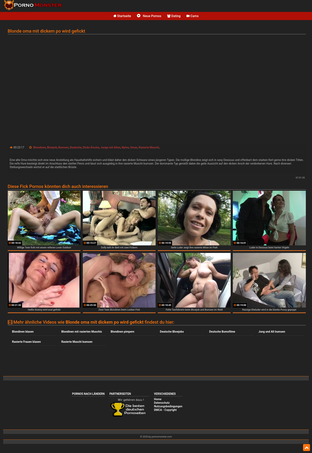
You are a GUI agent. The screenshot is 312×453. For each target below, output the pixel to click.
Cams (192, 16)
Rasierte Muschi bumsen (76, 341)
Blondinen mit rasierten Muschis (81, 331)
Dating (173, 16)
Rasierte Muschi (149, 147)
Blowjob (52, 147)
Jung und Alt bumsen (271, 331)
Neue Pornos (149, 16)
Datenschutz (162, 402)
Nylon (125, 147)
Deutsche (76, 147)
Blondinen (39, 147)
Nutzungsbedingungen (168, 406)
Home (157, 399)
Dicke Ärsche (91, 147)
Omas (133, 147)
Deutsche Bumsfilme (222, 331)
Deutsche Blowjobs (172, 331)
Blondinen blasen (23, 331)
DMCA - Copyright (165, 409)
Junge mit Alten (110, 147)
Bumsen (63, 147)
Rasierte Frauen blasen (26, 341)
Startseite (122, 16)
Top (306, 447)
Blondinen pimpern (122, 331)
